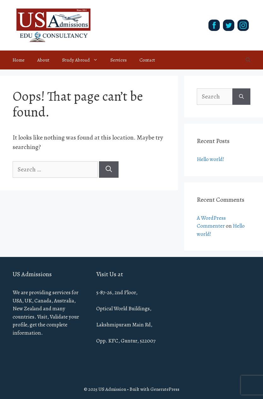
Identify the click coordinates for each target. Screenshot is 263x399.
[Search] (109, 169)
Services (118, 60)
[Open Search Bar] (248, 60)
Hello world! (210, 159)
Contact (147, 60)
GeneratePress (164, 389)
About (43, 60)
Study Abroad (83, 60)
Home (19, 60)
